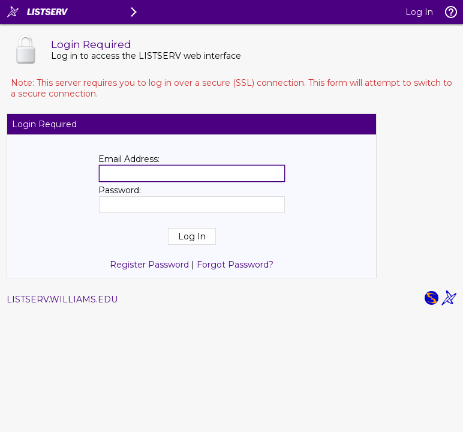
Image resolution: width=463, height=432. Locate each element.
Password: (119, 190)
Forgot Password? (235, 264)
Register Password (149, 264)
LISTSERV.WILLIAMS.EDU (62, 299)
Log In (419, 12)
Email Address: (129, 159)
